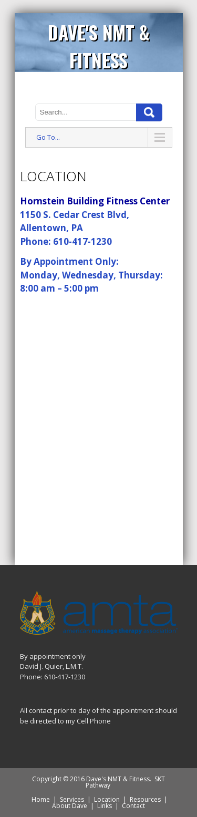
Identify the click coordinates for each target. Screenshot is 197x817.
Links (104, 805)
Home (41, 799)
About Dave (69, 805)
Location (107, 799)
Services (72, 799)
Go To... (48, 137)
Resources (145, 799)
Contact (133, 805)
